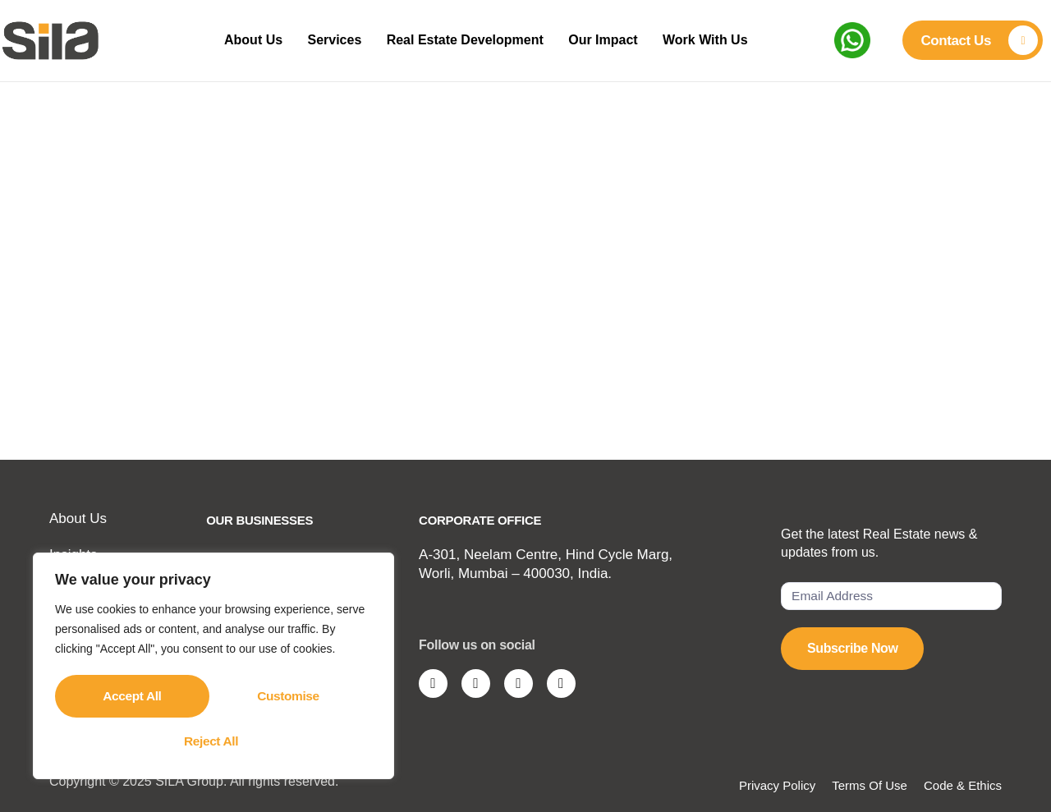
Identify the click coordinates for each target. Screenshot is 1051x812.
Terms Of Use (869, 785)
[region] (213, 668)
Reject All (291, 697)
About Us (247, 40)
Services (333, 40)
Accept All (213, 740)
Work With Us (720, 40)
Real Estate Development (469, 40)
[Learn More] (972, 40)
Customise (133, 697)
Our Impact (612, 40)
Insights (73, 554)
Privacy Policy (777, 785)
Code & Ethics (963, 785)
